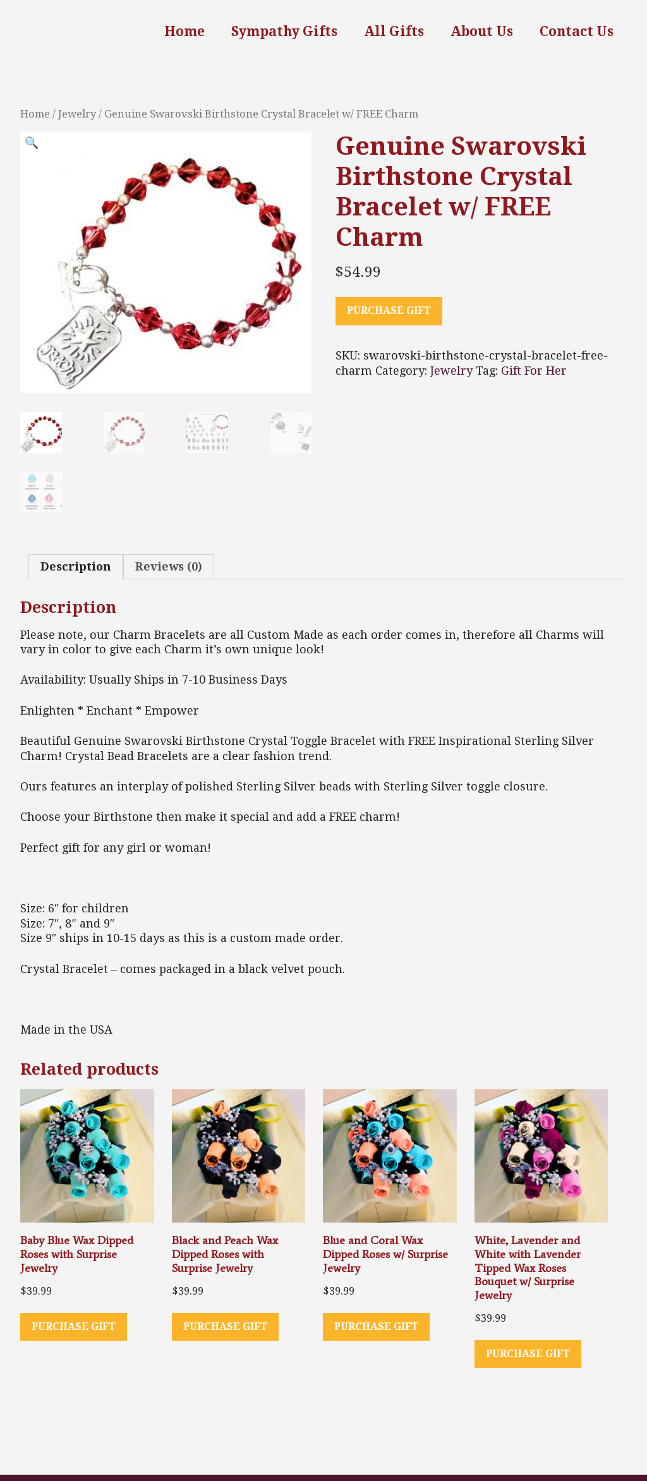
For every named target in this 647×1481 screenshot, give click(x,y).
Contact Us (577, 31)
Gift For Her (534, 370)
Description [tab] (75, 566)
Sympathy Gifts (284, 31)
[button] (31, 146)
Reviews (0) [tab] (168, 566)
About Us (481, 31)
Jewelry (77, 114)
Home (184, 31)
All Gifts (394, 31)
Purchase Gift (389, 311)
